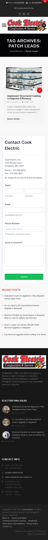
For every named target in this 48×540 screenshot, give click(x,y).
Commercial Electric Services (14, 521)
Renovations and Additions (14, 523)
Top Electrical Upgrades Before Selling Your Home (25, 334)
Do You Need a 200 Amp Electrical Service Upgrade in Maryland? (21, 306)
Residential (32, 521)
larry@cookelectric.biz (25, 8)
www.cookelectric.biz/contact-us (18, 477)
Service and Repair (19, 518)
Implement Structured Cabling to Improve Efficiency (24, 97)
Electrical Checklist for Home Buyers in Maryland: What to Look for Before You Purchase (24, 316)
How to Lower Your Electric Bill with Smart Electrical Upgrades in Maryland (21, 326)
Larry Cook (28, 102)
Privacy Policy (32, 523)
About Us (6, 518)
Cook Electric (27, 509)
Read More (14, 119)
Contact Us (7, 526)
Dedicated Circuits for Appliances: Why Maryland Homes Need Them (24, 297)
